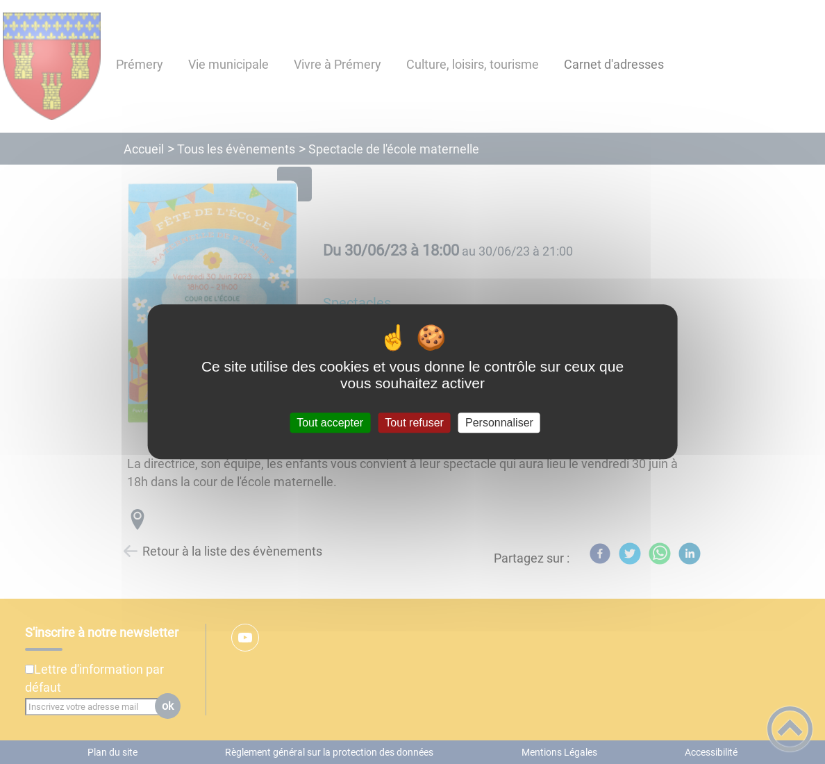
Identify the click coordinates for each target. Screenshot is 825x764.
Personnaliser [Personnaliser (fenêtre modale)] (499, 423)
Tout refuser (414, 423)
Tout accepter (330, 423)
